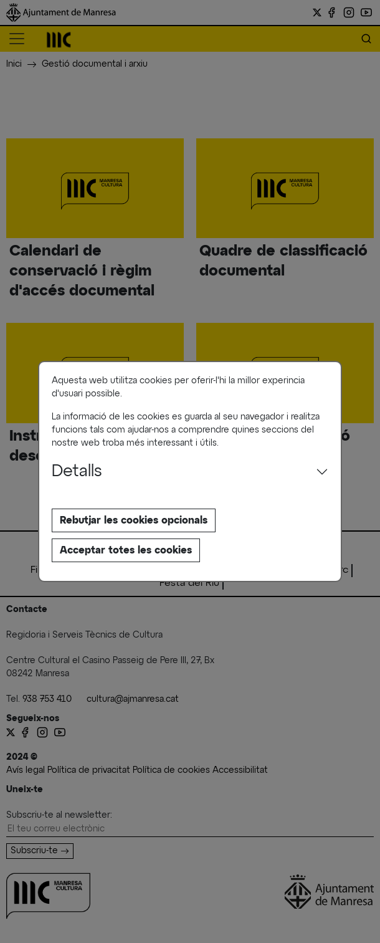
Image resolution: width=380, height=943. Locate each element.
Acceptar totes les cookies (126, 550)
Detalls (77, 472)
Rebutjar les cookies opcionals (133, 520)
